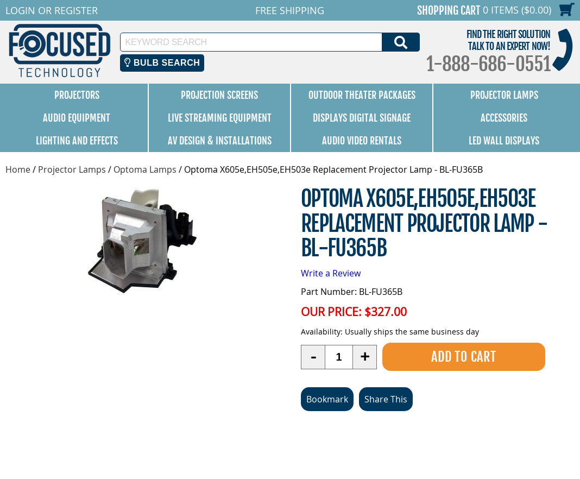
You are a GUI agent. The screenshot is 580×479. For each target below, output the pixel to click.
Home (17, 169)
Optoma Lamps (145, 169)
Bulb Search (162, 62)
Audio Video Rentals (361, 141)
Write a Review (331, 273)
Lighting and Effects (77, 141)
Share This (385, 399)
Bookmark (327, 399)
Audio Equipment (76, 118)
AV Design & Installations (220, 141)
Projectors (76, 95)
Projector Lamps (504, 95)
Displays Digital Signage (362, 118)
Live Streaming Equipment (220, 118)
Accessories (504, 118)
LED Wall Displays (504, 141)
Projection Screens (219, 95)
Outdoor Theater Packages (361, 95)
